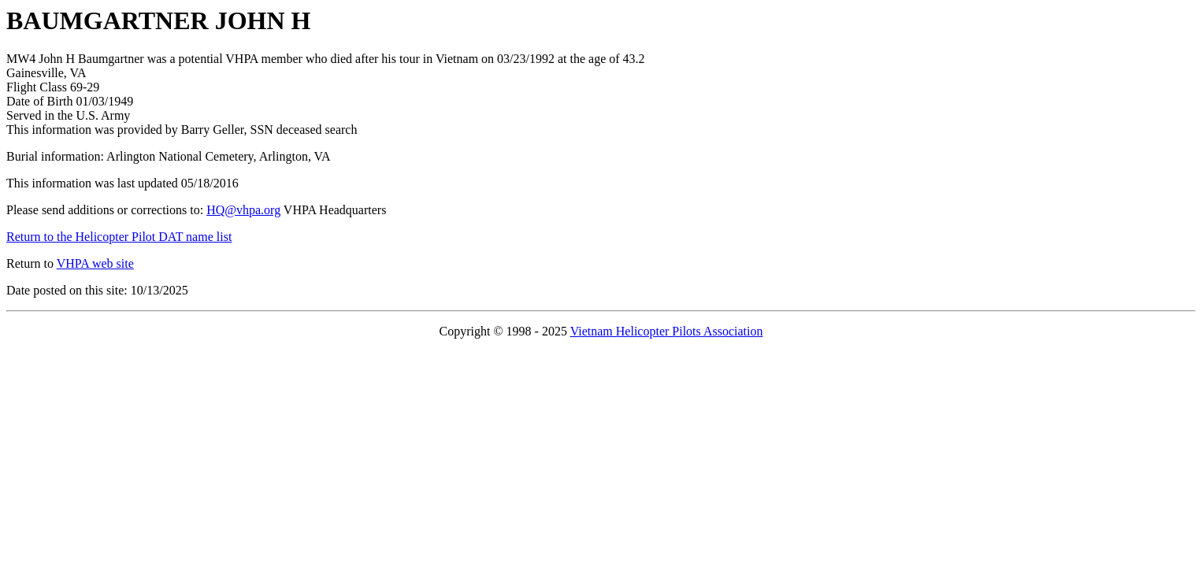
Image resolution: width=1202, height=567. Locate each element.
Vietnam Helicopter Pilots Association (666, 331)
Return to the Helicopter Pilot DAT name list (119, 236)
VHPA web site (95, 263)
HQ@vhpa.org (243, 210)
